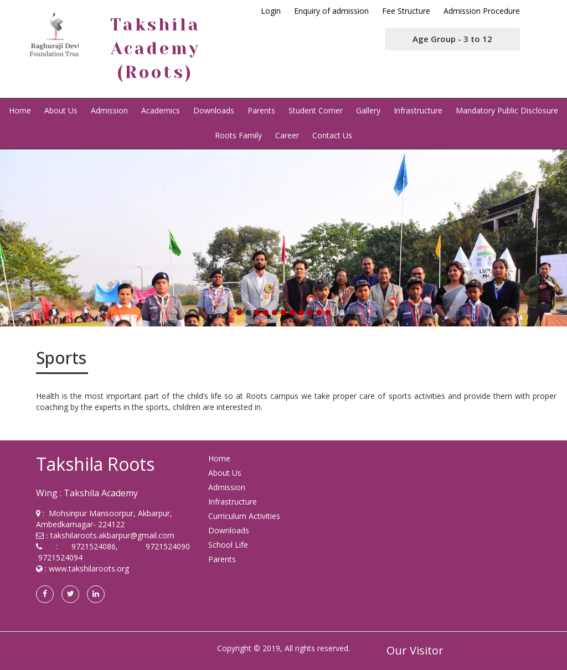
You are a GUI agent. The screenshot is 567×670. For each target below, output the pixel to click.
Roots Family (238, 135)
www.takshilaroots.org (89, 568)
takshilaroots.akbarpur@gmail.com (112, 535)
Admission (109, 110)
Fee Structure (406, 11)
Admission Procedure (482, 11)
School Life (228, 544)
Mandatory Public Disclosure (507, 110)
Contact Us (332, 135)
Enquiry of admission (331, 11)
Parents (261, 110)
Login (271, 11)
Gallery (368, 110)
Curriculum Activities (244, 516)
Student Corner (315, 110)
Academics (160, 110)
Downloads (213, 110)
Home (20, 110)
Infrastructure (418, 110)
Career (287, 135)
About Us (61, 110)
